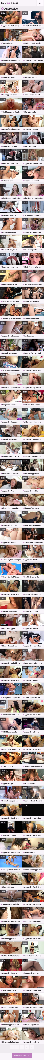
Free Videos (9, 3)
